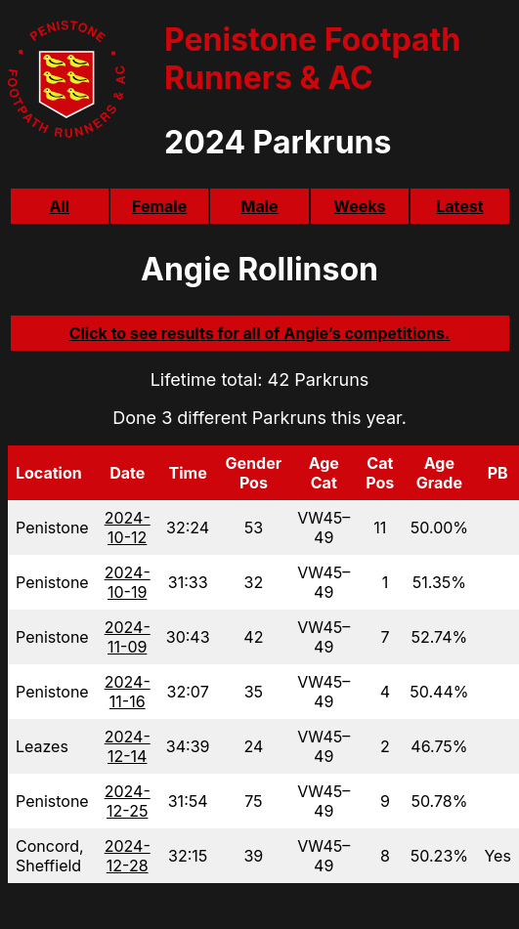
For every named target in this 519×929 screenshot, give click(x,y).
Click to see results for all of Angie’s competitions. (260, 333)
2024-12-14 (128, 746)
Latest (459, 206)
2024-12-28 (128, 855)
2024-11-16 (128, 691)
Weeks (359, 206)
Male (259, 206)
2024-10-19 (128, 582)
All (59, 206)
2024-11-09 (128, 636)
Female (159, 206)
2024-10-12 (128, 527)
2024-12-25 (128, 801)
